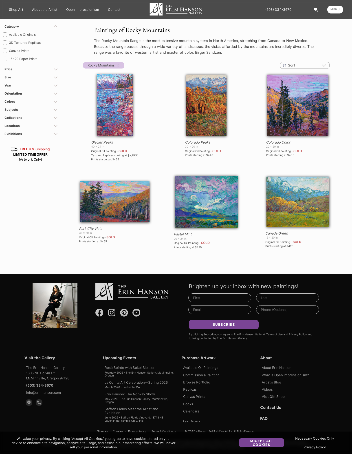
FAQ (264, 418)
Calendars (191, 411)
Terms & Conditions (164, 431)
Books (188, 404)
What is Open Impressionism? (285, 375)
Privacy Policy (315, 447)
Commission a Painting (201, 375)
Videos (267, 389)
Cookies (118, 431)
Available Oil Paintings (200, 367)
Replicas (190, 389)
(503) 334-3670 (278, 9)
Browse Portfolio (196, 382)
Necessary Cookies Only (314, 438)
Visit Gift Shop (273, 396)
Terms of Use (274, 334)
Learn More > (191, 421)
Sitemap (102, 431)
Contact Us (270, 407)
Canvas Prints (194, 396)
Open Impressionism (82, 9)
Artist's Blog (271, 382)
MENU (335, 9)
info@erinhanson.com (43, 392)
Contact (114, 9)
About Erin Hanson (276, 367)
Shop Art (16, 9)
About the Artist (44, 9)
